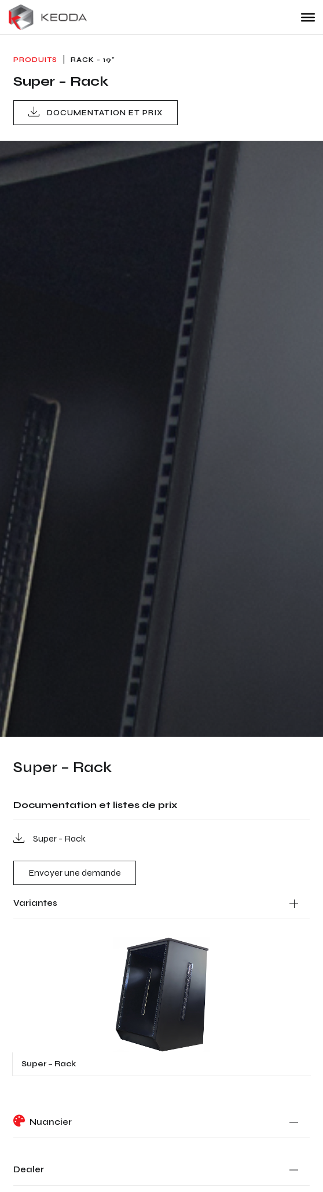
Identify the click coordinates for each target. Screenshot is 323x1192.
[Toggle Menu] (308, 17)
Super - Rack (49, 838)
